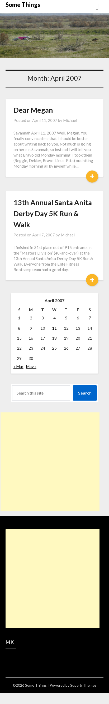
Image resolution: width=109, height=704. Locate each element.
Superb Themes (83, 685)
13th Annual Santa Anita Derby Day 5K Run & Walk (52, 213)
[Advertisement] (50, 461)
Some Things (23, 4)
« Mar (18, 366)
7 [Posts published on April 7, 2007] (90, 317)
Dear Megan (33, 110)
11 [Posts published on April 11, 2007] (54, 328)
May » (31, 366)
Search (85, 392)
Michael (70, 120)
